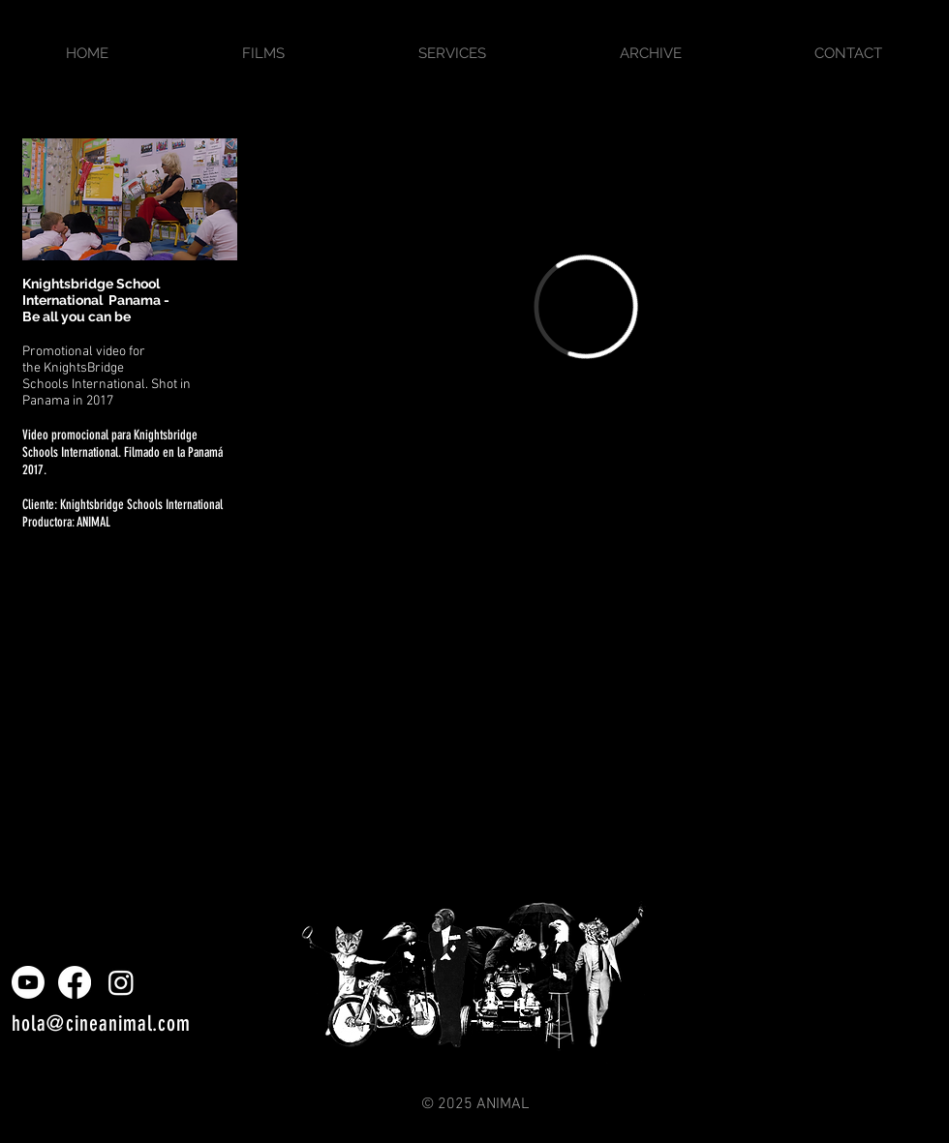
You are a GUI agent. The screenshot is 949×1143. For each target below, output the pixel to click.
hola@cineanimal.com (101, 1023)
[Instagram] (121, 982)
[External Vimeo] (586, 306)
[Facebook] (74, 982)
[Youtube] (28, 982)
